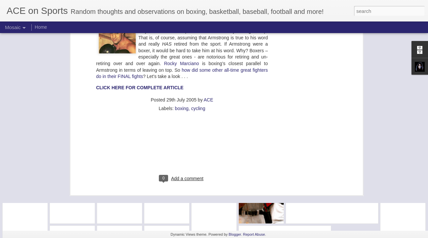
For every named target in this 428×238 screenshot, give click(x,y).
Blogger (235, 234)
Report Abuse (254, 234)
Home (41, 27)
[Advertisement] (182, 72)
